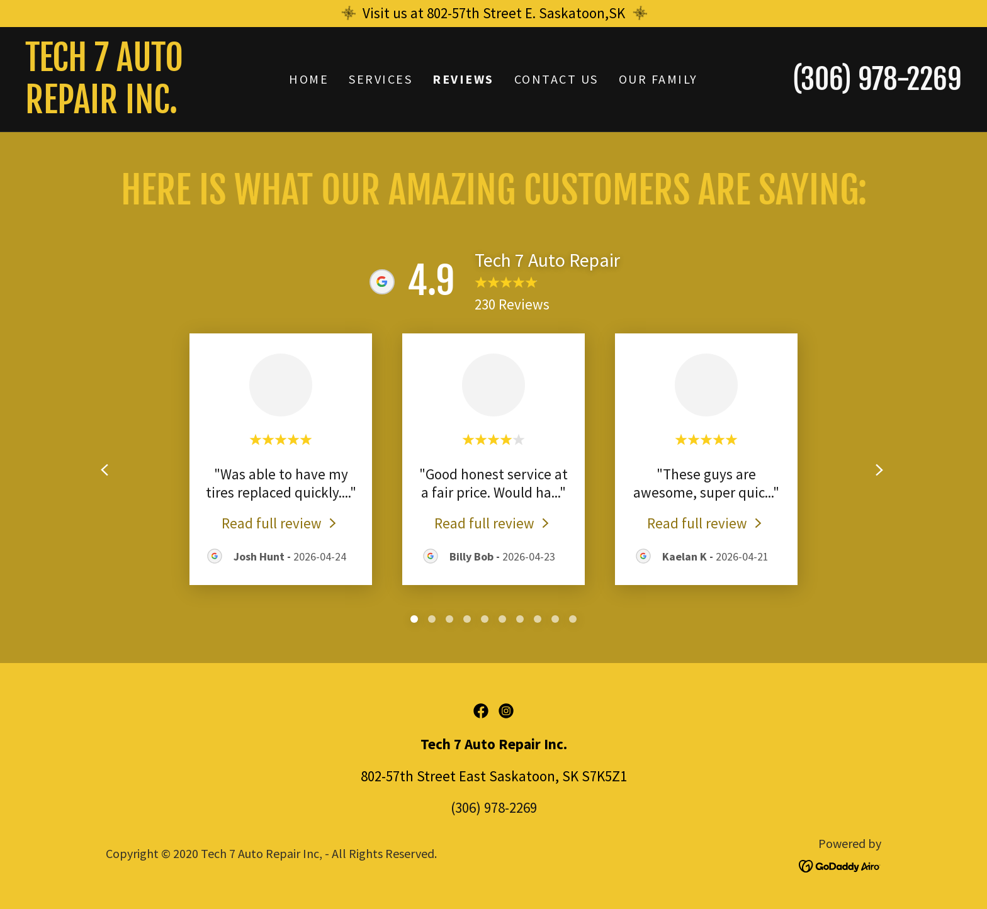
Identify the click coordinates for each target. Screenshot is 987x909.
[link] (142, 108)
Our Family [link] (658, 79)
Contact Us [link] (556, 79)
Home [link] (309, 79)
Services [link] (380, 79)
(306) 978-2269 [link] (877, 79)
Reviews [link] (463, 79)
